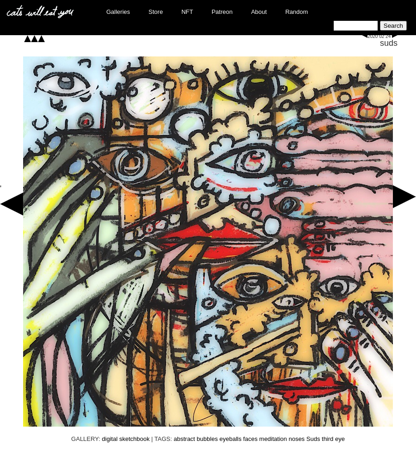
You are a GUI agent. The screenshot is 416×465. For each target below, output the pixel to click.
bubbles (207, 438)
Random (296, 11)
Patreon (222, 11)
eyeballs (231, 438)
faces (250, 438)
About (259, 11)
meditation (273, 438)
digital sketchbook (125, 438)
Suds (313, 438)
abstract (184, 438)
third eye (333, 438)
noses (296, 438)
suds (389, 43)
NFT (187, 11)
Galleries (118, 11)
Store (155, 11)
